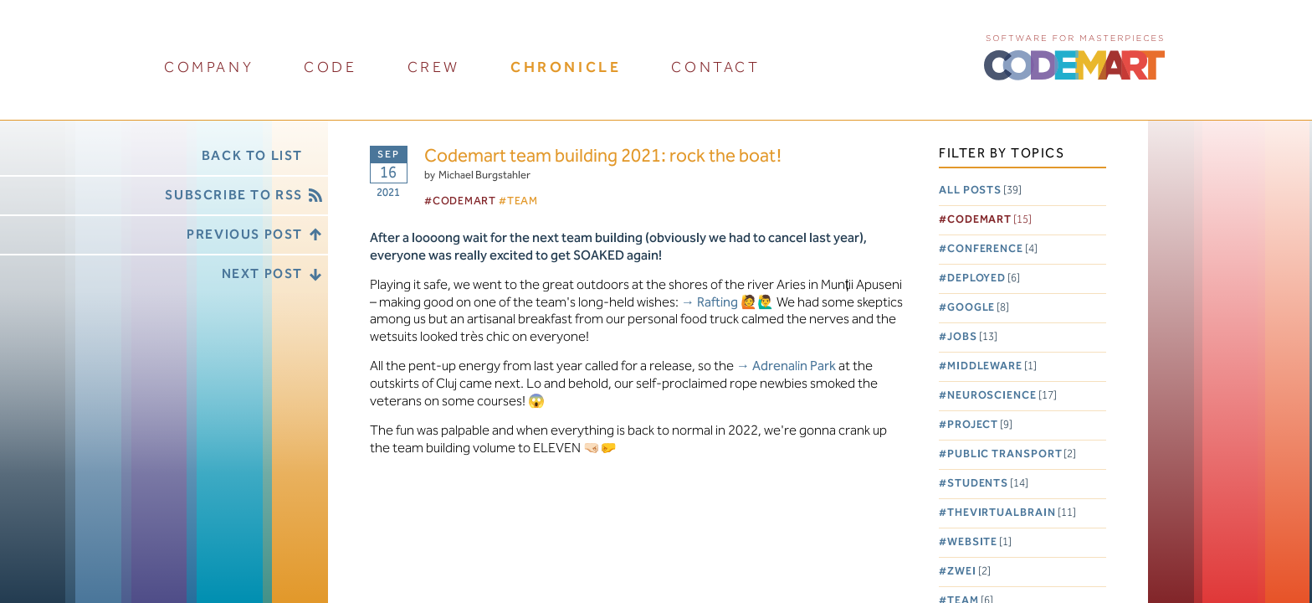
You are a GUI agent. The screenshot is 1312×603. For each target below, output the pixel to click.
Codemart (989, 220)
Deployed (983, 278)
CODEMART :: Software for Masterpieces (1074, 56)
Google (978, 308)
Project (979, 425)
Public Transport (1012, 454)
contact (715, 67)
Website (979, 542)
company (209, 67)
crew (433, 67)
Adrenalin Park (794, 366)
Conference (992, 249)
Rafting (717, 302)
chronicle (565, 67)
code (330, 67)
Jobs (972, 337)
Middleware (992, 366)
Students (987, 483)
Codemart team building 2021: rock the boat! (603, 157)
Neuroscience (1002, 396)
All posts (980, 190)
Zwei (969, 571)
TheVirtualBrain (1011, 513)
